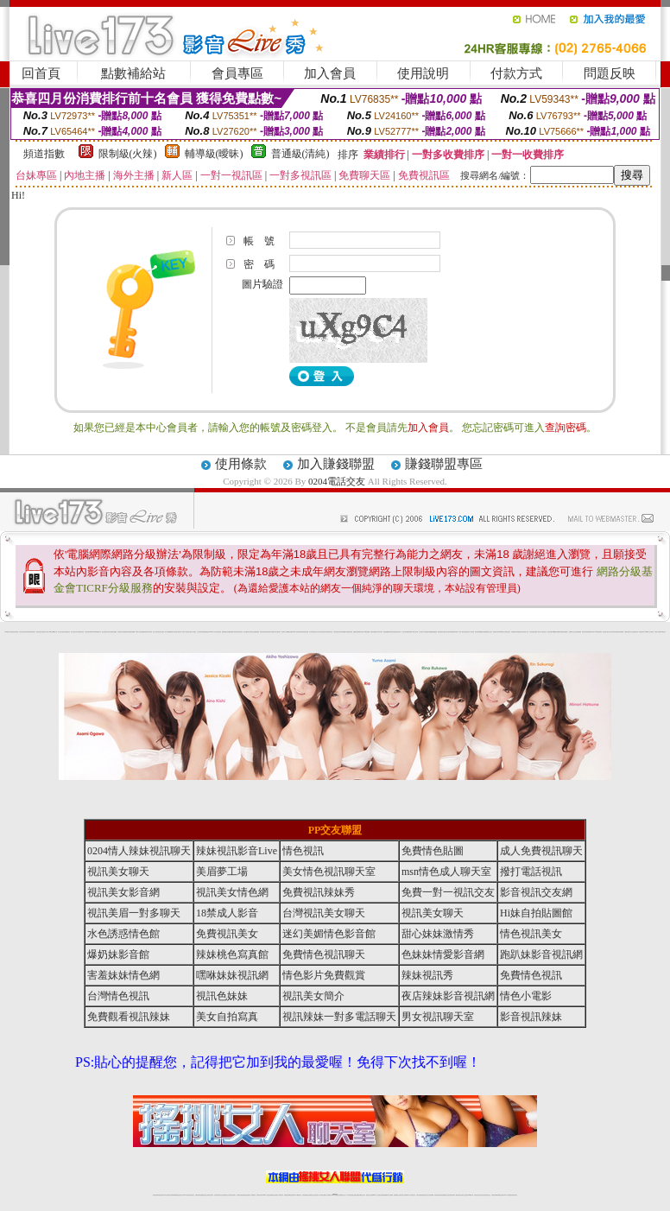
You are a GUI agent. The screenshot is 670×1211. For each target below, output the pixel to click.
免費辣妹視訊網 (356, 631)
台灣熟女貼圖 (109, 631)
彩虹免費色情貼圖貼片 (563, 631)
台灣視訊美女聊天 (323, 913)
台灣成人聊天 (657, 631)
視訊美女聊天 (118, 871)
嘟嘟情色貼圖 (289, 631)
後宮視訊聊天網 (550, 631)
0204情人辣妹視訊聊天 (296, 631)
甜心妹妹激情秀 (437, 934)
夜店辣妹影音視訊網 (14, 631)
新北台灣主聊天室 (61, 631)
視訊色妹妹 (222, 996)
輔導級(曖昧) (214, 154)
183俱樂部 (500, 631)
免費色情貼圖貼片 (373, 631)
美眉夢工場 (222, 871)
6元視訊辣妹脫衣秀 (322, 631)
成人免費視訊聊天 (541, 851)
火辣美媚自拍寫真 (348, 631)
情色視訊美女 (531, 934)
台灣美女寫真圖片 (271, 631)
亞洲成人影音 (525, 631)
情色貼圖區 (114, 631)
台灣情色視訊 (335, 631)
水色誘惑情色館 (123, 934)
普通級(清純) (300, 154)
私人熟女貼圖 (632, 631)
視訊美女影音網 (123, 892)
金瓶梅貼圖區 (256, 631)
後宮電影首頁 (467, 631)
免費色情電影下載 (441, 631)
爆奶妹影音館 (118, 954)
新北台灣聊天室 (251, 631)
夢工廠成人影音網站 (192, 631)
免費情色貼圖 (432, 851)
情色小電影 (526, 996)
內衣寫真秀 (150, 631)
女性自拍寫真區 (200, 631)
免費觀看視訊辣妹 (206, 631)
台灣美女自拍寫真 (22, 631)
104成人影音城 (139, 631)
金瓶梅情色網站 (145, 631)
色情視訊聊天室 (329, 631)
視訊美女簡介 (592, 631)
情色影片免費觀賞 (323, 975)
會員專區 (237, 73)
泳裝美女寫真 (398, 631)
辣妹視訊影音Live (236, 851)
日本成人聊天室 (461, 631)
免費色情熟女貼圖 (304, 631)
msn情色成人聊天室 (446, 871)
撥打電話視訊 (531, 871)
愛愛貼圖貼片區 (232, 631)
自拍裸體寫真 (513, 631)
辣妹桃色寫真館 (232, 954)
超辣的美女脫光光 (606, 631)
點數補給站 (133, 73)
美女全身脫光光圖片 (506, 631)
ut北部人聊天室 (185, 631)
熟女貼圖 (483, 631)
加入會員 (330, 73)
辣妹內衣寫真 (379, 631)
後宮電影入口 (284, 631)
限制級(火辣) (127, 154)
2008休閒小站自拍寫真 (649, 631)
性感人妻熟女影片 (74, 631)
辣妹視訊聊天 (32, 631)
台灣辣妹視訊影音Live (89, 631)
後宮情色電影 (104, 631)
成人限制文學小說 (422, 631)
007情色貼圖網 (366, 631)
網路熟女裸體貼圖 (429, 631)
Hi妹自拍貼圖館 (536, 913)
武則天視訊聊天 (278, 631)
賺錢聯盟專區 (444, 464)
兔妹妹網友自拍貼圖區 (619, 631)
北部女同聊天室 (178, 631)
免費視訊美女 (227, 934)
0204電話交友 (336, 481)
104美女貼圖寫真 (598, 631)
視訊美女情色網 (232, 892)
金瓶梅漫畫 (435, 631)
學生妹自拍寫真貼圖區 (449, 631)
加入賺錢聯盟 (336, 464)
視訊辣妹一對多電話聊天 (639, 631)
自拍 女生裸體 (161, 631)
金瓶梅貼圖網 (386, 631)
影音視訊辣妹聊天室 (239, 631)
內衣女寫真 (46, 631)
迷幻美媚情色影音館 (329, 934)
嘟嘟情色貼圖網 (556, 631)
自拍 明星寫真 (67, 631)
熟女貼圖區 (245, 631)
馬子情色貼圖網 (168, 631)
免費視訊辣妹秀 (81, 631)
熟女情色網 (42, 631)
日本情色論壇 (531, 631)
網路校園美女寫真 (225, 631)
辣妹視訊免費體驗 (341, 631)
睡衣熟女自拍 (316, 631)
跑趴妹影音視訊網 (541, 954)
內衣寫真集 (311, 631)
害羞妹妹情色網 (123, 975)
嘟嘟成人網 (55, 631)
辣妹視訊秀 (28, 631)
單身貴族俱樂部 (409, 631)
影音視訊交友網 (536, 892)
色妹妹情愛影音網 (442, 954)
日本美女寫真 (612, 631)
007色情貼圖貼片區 (97, 631)
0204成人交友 (213, 631)
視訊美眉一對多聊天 (133, 913)
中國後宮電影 (626, 631)
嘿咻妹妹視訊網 (232, 975)
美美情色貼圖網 (132, 631)
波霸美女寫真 (495, 631)
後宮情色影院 (218, 631)
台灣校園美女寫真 (519, 631)
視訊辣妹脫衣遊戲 (392, 631)
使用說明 (423, 73)
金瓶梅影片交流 (572, 631)
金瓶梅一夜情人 (537, 631)
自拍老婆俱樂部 (578, 631)
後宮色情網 (455, 631)
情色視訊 (303, 851)
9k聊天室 (51, 631)
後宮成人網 (173, 631)
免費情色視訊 (531, 975)
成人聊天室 (403, 631)
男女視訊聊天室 (437, 1017)
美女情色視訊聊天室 (329, 871)
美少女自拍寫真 (156, 631)
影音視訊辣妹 (531, 1017)
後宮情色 (38, 631)
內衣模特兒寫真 (120, 631)
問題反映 (609, 73)
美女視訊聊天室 (543, 631)
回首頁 (41, 73)
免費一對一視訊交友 (448, 892)
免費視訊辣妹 (126, 631)
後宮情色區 (361, 631)
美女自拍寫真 (227, 1017)
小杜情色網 (472, 631)
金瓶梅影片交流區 (488, 631)
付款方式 (516, 73)
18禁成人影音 (227, 913)
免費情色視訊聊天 (323, 954)
